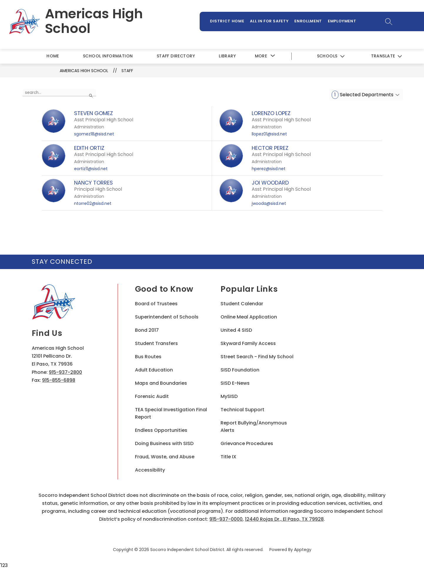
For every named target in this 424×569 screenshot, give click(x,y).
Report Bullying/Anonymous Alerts (254, 426)
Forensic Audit (152, 396)
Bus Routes (148, 356)
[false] (59, 92)
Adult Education (154, 369)
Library (227, 56)
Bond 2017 (147, 330)
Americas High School (84, 71)
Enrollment (308, 21)
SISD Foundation (240, 369)
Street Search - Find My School (257, 356)
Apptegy (302, 550)
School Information (108, 56)
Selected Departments (362, 95)
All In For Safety (269, 21)
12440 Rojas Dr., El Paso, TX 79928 (284, 519)
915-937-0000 (226, 519)
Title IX (228, 456)
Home (52, 56)
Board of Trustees (156, 303)
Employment (342, 21)
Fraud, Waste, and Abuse (164, 456)
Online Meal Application (249, 316)
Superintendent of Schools (166, 316)
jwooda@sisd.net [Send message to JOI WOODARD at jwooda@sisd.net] (269, 203)
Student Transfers (156, 343)
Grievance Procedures (247, 443)
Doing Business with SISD (164, 443)
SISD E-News (235, 383)
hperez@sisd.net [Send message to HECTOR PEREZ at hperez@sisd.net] (269, 169)
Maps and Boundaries (161, 383)
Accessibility (150, 470)
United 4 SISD (236, 330)
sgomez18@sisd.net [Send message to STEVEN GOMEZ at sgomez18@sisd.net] (94, 134)
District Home (227, 21)
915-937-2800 (65, 372)
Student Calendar (242, 303)
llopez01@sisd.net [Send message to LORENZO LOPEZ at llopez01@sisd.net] (269, 134)
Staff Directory (176, 56)
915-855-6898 (58, 380)
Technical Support (242, 409)
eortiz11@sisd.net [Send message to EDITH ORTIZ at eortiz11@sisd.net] (91, 169)
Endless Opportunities (161, 430)
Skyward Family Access (248, 343)
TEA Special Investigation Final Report (171, 413)
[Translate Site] (386, 56)
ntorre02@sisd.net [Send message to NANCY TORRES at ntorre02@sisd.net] (92, 203)
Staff (127, 71)
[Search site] (388, 21)
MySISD (229, 396)
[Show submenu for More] (261, 56)
